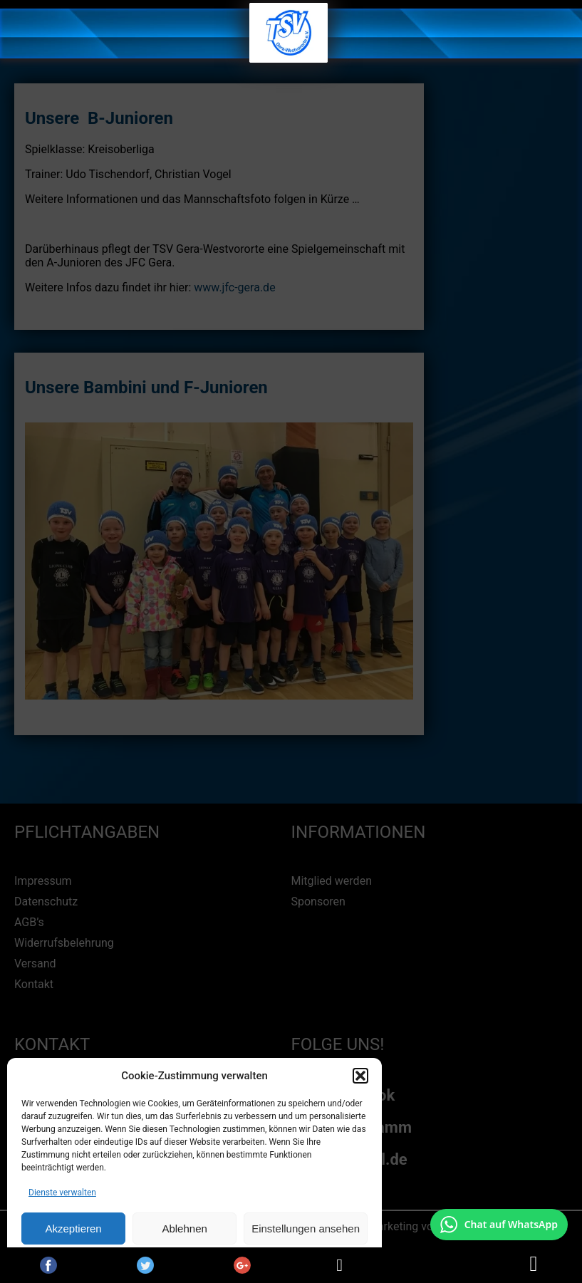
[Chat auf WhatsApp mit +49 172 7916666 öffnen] (499, 1224)
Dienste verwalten (62, 1193)
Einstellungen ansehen (305, 1228)
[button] (360, 1076)
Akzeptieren (73, 1228)
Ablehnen (184, 1228)
